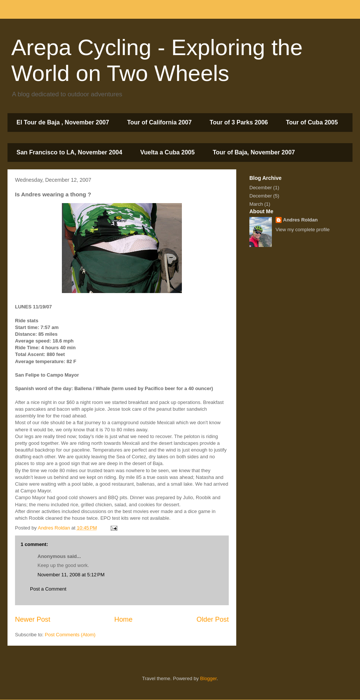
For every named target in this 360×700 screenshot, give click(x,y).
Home (123, 619)
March (256, 204)
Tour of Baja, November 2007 (254, 152)
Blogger (208, 678)
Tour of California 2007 (159, 122)
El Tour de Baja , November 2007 (62, 122)
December (260, 187)
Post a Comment (48, 589)
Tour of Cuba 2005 (312, 122)
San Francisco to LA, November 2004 (69, 152)
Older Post (212, 619)
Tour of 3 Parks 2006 (239, 122)
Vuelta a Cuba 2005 (167, 152)
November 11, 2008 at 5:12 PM (71, 574)
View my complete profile (303, 229)
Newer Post (32, 619)
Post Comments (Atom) (70, 634)
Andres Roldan (300, 220)
